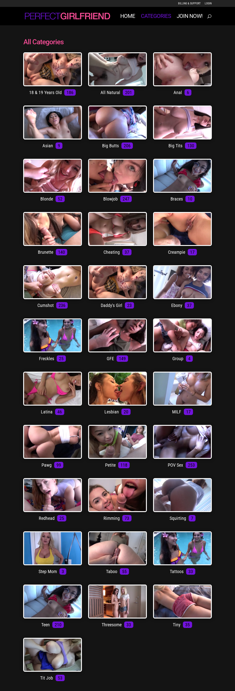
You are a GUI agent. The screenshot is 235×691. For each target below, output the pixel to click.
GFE (111, 358)
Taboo (112, 571)
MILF (177, 412)
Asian (48, 145)
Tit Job (47, 678)
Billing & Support (189, 3)
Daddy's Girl (112, 305)
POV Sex (176, 465)
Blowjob (111, 199)
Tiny (177, 624)
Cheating (112, 252)
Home (127, 16)
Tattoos (177, 571)
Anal (178, 92)
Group (178, 358)
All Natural (111, 92)
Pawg (47, 465)
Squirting (178, 518)
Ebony (177, 305)
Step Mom (48, 571)
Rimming (112, 518)
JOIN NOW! (189, 16)
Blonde (47, 199)
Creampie (177, 252)
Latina (47, 412)
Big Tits (176, 145)
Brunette (46, 252)
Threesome (112, 624)
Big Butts (111, 145)
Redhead (47, 518)
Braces (177, 199)
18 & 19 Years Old (46, 92)
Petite (111, 465)
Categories (156, 16)
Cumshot (46, 305)
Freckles (47, 358)
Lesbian (112, 412)
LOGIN (208, 3)
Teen (46, 624)
